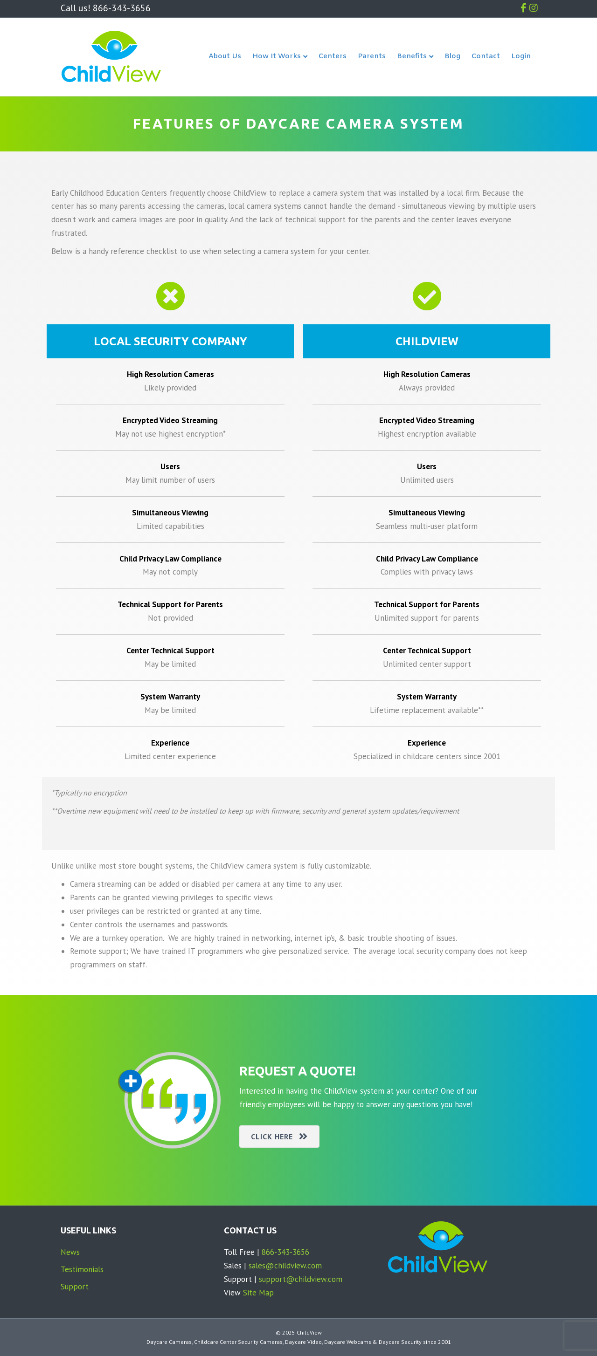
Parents (372, 56)
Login (521, 56)
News (70, 1252)
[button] (279, 1136)
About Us (224, 56)
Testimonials (82, 1269)
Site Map (258, 1293)
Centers (333, 56)
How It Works (276, 57)
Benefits (412, 57)
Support (75, 1286)
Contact (486, 56)
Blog (452, 56)
